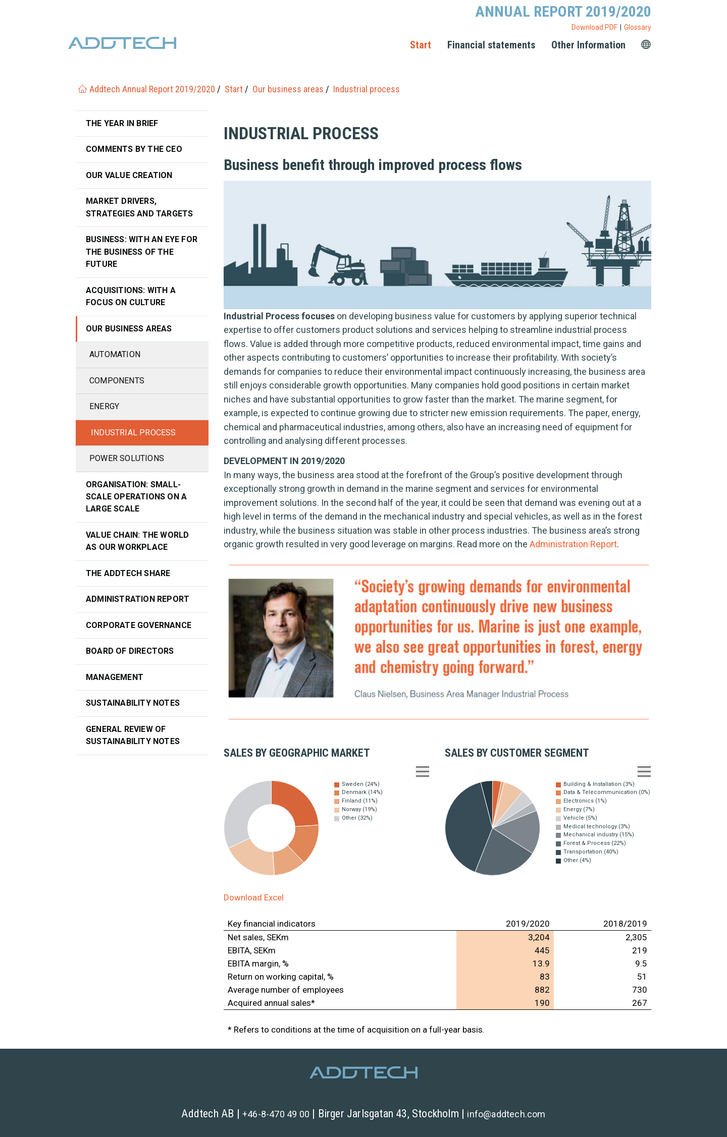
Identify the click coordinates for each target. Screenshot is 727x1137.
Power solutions (126, 458)
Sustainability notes (133, 703)
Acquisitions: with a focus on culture (131, 296)
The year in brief (122, 123)
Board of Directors (130, 651)
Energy (104, 406)
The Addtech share (128, 573)
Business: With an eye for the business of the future (141, 252)
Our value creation (129, 175)
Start (420, 45)
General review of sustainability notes (133, 735)
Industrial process (133, 432)
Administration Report (573, 544)
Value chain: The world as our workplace (137, 541)
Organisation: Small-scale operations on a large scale (136, 497)
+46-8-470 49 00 (275, 1114)
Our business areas (129, 328)
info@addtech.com (506, 1114)
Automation (114, 354)
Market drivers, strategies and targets (139, 207)
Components (116, 380)
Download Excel (254, 897)
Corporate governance (138, 625)
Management (114, 677)
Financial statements (491, 45)
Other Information (588, 45)
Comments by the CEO (134, 149)
